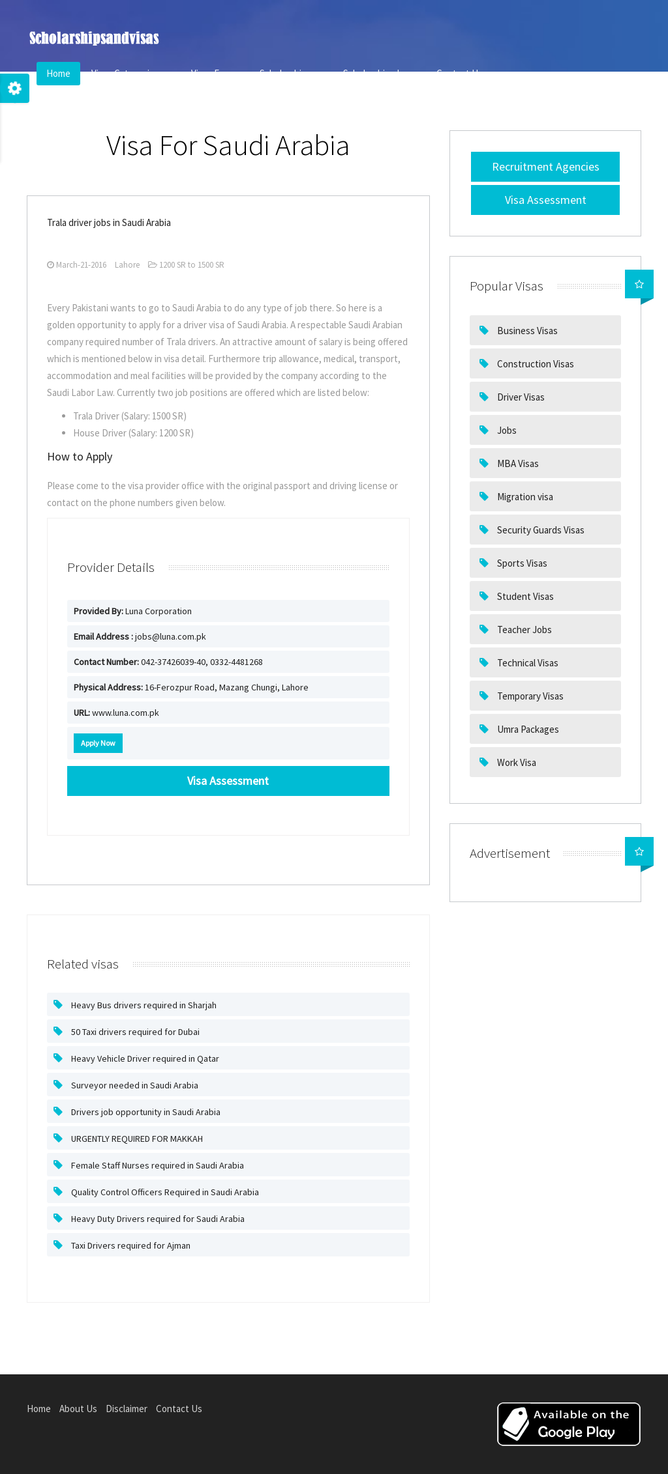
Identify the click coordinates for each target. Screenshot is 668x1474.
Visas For (215, 73)
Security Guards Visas (539, 530)
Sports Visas (521, 563)
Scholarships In (379, 73)
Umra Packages (527, 729)
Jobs (506, 430)
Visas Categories (130, 73)
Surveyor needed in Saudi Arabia (133, 1085)
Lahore (127, 264)
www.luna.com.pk (116, 712)
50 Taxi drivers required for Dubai (134, 1032)
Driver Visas (520, 397)
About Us (78, 1408)
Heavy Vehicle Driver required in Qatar (144, 1058)
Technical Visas (526, 663)
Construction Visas (534, 364)
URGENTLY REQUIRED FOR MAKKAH (136, 1138)
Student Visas (524, 596)
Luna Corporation (133, 611)
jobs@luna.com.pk (140, 636)
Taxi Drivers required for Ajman (129, 1245)
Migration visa (524, 496)
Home (58, 73)
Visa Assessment (545, 199)
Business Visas (526, 330)
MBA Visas (517, 463)
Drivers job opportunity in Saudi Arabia (144, 1112)
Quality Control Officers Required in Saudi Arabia (164, 1192)
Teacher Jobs (523, 629)
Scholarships (291, 73)
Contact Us (459, 73)
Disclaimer (126, 1408)
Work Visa (515, 762)
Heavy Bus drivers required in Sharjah (143, 1005)
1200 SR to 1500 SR (186, 264)
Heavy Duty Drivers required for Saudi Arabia (157, 1219)
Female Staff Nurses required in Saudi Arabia (156, 1165)
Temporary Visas (529, 696)
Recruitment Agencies (546, 166)
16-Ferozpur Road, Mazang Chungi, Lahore (191, 687)
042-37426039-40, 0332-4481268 (168, 662)
